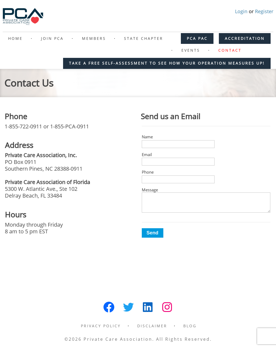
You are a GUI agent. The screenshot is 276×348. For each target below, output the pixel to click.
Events (190, 50)
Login (242, 11)
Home (15, 38)
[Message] (206, 202)
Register (264, 11)
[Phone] (178, 179)
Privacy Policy (101, 325)
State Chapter (143, 38)
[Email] (178, 162)
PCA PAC (197, 38)
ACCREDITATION (245, 38)
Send (152, 232)
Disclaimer (152, 325)
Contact (230, 50)
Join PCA (52, 38)
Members (94, 38)
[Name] (178, 144)
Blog (189, 325)
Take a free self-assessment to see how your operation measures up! (167, 63)
